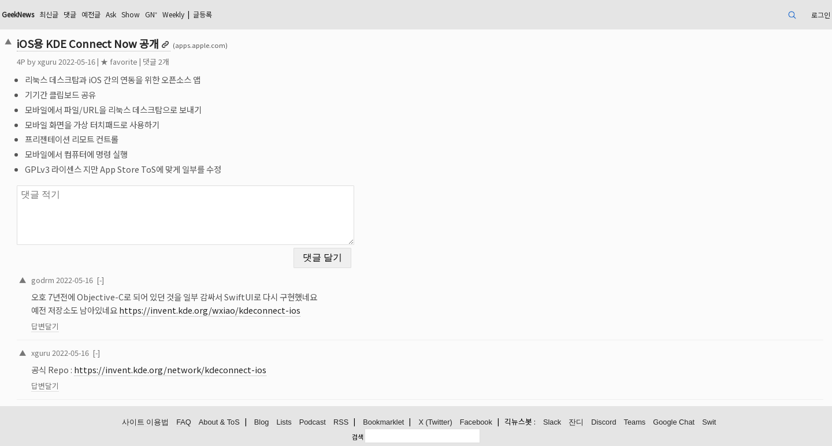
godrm (42, 279)
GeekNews (18, 14)
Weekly (173, 14)
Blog (261, 422)
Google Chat (673, 422)
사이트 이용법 (145, 422)
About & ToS (219, 422)
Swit (709, 422)
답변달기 (45, 326)
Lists (283, 422)
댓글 (70, 14)
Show (130, 14)
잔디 (576, 422)
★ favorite (119, 61)
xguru (47, 61)
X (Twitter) (435, 422)
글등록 (202, 14)
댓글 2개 (156, 61)
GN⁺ (151, 14)
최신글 (48, 14)
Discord (603, 422)
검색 (357, 436)
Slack (552, 422)
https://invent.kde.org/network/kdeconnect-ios (170, 369)
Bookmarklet (383, 422)
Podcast (312, 422)
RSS (340, 422)
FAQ (183, 422)
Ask (111, 14)
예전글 (91, 14)
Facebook (476, 422)
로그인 (820, 15)
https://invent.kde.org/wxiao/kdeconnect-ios (209, 310)
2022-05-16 (74, 279)
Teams (635, 422)
